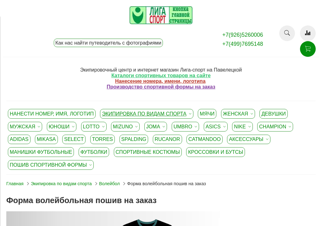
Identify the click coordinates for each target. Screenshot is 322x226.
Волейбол (109, 183)
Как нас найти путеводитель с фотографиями (108, 43)
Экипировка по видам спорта (61, 183)
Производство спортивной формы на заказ (161, 86)
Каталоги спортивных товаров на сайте (161, 75)
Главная (15, 183)
